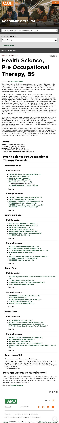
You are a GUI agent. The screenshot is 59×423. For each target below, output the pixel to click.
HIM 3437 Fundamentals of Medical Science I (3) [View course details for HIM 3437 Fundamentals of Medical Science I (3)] (26, 322)
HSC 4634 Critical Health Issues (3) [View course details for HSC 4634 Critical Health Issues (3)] (21, 340)
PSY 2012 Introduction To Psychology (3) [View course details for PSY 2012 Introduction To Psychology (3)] (23, 258)
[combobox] (29, 30)
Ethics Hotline (34, 414)
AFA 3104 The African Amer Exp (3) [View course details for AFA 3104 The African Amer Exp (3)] (21, 252)
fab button (55, 419)
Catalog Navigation (9, 50)
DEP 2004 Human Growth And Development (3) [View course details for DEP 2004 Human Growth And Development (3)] (26, 205)
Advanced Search (7, 46)
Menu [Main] (56, 2)
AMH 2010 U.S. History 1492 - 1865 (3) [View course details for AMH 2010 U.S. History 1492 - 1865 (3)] (22, 224)
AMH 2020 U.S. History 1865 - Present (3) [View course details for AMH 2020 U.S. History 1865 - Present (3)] (23, 226)
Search (56, 5)
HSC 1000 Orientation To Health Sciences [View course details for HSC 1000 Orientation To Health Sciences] (23, 186)
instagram (43, 407)
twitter (48, 407)
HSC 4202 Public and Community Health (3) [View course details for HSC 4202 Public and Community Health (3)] (24, 300)
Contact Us (8, 407)
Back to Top (48, 400)
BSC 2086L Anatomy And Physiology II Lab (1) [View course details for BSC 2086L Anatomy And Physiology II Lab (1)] (25, 249)
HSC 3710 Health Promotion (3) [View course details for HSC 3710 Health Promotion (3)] (19, 341)
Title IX (26, 414)
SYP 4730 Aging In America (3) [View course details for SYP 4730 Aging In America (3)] (20, 320)
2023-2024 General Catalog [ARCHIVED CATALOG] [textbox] (20, 30)
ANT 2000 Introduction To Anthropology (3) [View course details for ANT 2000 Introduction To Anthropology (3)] (24, 201)
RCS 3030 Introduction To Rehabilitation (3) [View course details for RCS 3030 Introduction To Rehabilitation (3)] (24, 296)
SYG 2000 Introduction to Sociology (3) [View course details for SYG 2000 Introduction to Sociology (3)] (23, 203)
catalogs (5, 422)
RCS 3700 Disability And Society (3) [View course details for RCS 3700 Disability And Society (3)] (21, 284)
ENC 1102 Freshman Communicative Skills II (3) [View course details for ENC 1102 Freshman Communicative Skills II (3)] (25, 197)
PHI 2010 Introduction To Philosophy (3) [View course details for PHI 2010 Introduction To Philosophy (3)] (23, 199)
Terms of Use (8, 414)
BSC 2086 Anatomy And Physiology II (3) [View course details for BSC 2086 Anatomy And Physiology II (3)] (23, 247)
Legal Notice (18, 414)
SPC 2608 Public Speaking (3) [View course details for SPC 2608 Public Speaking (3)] (19, 235)
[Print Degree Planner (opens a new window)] (50, 56)
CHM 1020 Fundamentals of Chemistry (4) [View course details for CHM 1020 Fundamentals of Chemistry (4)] (23, 207)
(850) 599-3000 (24, 407)
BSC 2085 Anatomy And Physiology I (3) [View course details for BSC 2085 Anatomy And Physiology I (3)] (23, 231)
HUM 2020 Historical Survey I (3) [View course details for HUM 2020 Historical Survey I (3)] (20, 182)
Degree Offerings (17, 82)
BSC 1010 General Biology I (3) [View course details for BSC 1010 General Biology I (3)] (19, 178)
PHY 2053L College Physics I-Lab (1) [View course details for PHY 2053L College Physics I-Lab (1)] (21, 229)
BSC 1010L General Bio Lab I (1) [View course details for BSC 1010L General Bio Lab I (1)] (19, 180)
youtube (53, 407)
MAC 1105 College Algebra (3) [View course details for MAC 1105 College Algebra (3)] (19, 176)
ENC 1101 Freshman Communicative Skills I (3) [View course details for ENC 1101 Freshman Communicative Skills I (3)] (25, 174)
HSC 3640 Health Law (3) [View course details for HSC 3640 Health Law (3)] (17, 298)
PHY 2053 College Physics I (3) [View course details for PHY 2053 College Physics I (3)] (19, 227)
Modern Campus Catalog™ (48, 422)
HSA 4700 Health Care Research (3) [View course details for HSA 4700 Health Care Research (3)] (21, 303)
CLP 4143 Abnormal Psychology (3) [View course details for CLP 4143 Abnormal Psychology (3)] (21, 280)
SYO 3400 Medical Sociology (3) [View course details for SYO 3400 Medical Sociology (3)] (20, 302)
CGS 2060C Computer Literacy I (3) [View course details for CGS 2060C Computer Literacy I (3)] (21, 260)
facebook (38, 407)
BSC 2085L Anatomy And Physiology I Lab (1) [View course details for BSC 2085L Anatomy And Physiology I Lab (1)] (25, 233)
